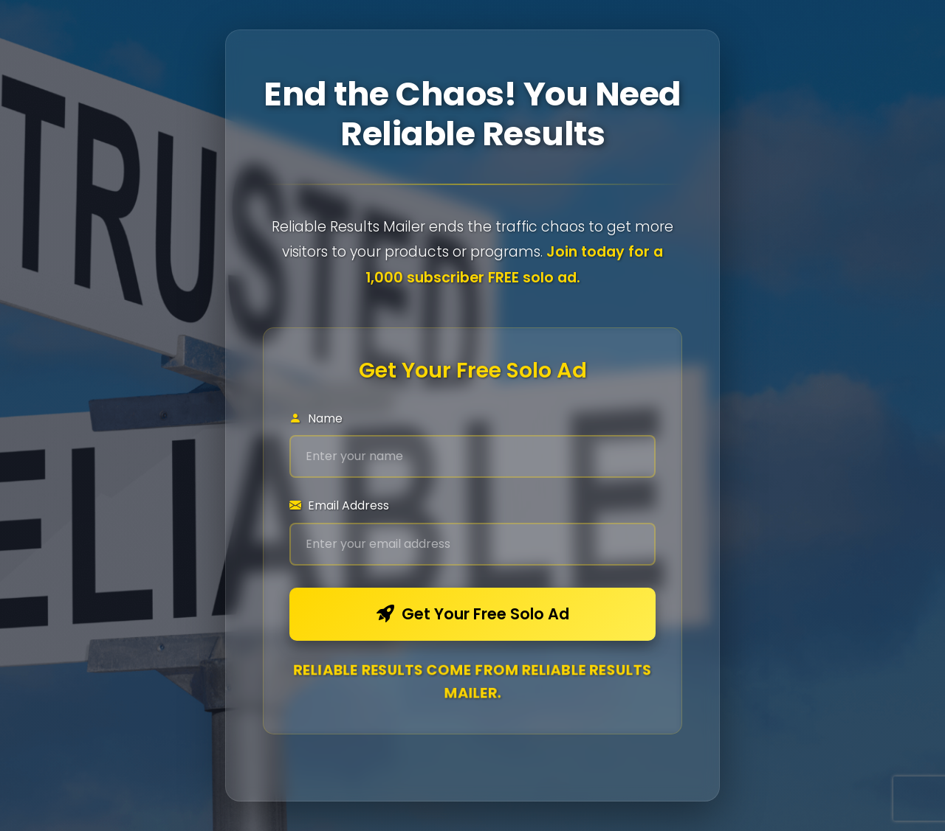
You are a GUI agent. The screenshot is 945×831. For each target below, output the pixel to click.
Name (316, 418)
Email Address (339, 505)
